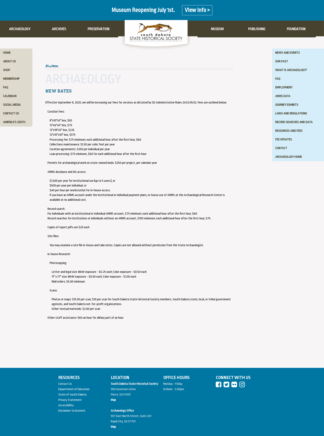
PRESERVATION (98, 29)
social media (12, 105)
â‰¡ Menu (51, 66)
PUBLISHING (256, 29)
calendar (10, 96)
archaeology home (288, 157)
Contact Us (65, 384)
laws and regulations (291, 113)
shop (6, 70)
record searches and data (294, 122)
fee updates (283, 139)
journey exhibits (286, 105)
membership (11, 79)
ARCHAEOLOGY (19, 29)
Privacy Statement (70, 400)
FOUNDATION (296, 29)
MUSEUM (217, 29)
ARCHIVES (59, 29)
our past (281, 61)
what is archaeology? (291, 70)
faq (5, 87)
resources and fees (289, 131)
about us (9, 61)
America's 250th (14, 122)
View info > (197, 10)
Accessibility (66, 405)
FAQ (277, 79)
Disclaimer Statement (72, 410)
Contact (281, 148)
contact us (11, 113)
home (7, 53)
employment (284, 87)
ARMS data (282, 96)
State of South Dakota (72, 394)
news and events (287, 53)
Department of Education (73, 389)
